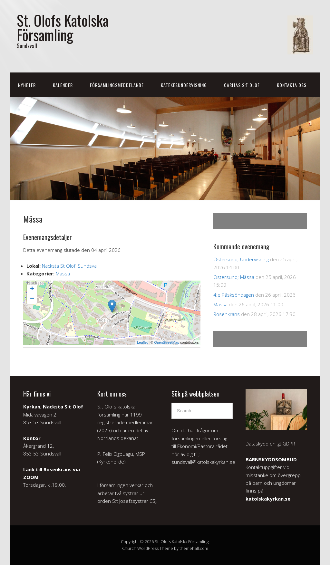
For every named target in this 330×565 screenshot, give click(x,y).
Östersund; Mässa (233, 277)
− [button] (32, 299)
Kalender (63, 84)
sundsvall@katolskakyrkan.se (203, 462)
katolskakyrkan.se (268, 498)
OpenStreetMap (166, 342)
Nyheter (27, 84)
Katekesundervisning (184, 84)
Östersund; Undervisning (241, 259)
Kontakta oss (291, 84)
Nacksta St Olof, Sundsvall (70, 266)
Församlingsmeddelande (117, 84)
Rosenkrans (226, 314)
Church (129, 548)
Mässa (63, 273)
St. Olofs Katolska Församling (63, 27)
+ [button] (32, 289)
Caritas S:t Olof (242, 84)
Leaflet (142, 342)
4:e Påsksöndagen (233, 295)
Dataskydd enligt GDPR (270, 443)
